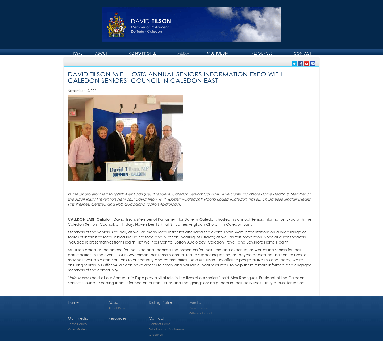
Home (77, 53)
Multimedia (217, 53)
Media (183, 53)
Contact (302, 53)
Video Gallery (77, 329)
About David (117, 308)
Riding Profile (142, 53)
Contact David (159, 324)
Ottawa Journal (200, 313)
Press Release (198, 308)
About (101, 53)
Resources (262, 53)
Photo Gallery (77, 324)
